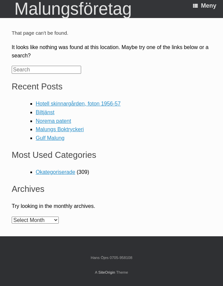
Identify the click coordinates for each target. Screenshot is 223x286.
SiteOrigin (106, 272)
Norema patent (53, 121)
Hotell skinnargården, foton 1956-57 (78, 103)
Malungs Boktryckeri (60, 129)
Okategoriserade (55, 172)
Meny (204, 5)
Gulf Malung (50, 138)
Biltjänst (45, 112)
